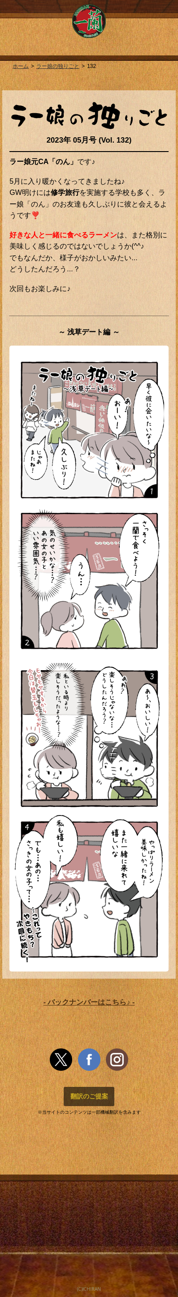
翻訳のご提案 (89, 1096)
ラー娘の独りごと (57, 66)
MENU (14, 14)
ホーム (21, 66)
